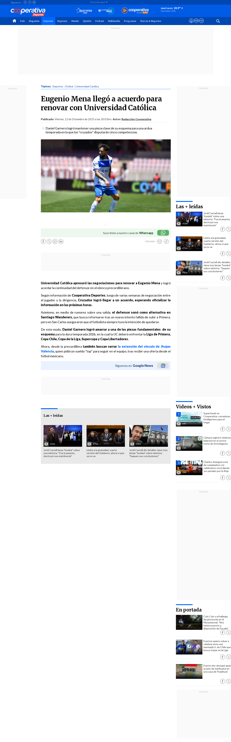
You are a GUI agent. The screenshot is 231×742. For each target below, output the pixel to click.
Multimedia (114, 21)
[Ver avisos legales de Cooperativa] (191, 24)
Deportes (48, 21)
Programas (130, 21)
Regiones (62, 21)
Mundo (75, 21)
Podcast (99, 21)
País (22, 21)
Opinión (87, 21)
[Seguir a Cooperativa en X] (29, 2)
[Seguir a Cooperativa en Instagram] (34, 2)
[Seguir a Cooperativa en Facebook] (25, 2)
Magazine (34, 21)
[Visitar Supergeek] (201, 24)
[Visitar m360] (196, 24)
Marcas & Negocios (150, 21)
